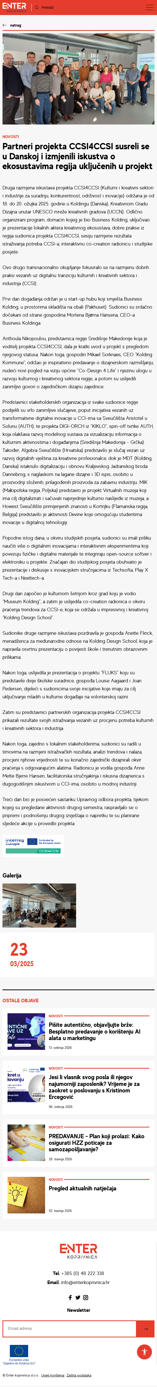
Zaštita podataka (79, 1376)
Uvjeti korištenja (52, 1376)
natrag (15, 25)
